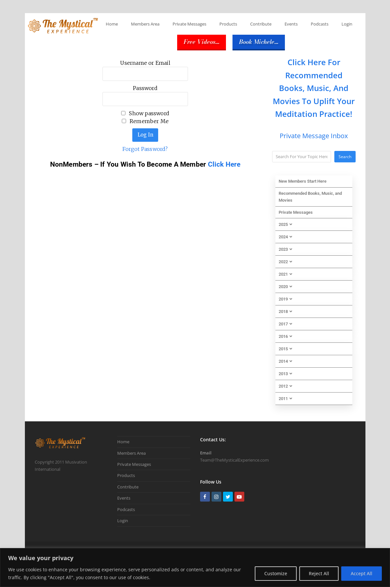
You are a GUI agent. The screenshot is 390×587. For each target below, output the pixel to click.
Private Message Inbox (314, 135)
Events (291, 24)
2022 (285, 261)
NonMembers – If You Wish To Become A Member (129, 164)
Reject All (319, 573)
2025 (285, 224)
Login (347, 24)
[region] (195, 567)
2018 (285, 311)
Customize (275, 573)
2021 (285, 274)
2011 (285, 398)
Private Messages (189, 24)
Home (112, 24)
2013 (285, 373)
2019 (285, 299)
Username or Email (145, 63)
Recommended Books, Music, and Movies (310, 197)
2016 (285, 336)
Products (228, 24)
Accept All (361, 573)
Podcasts (319, 24)
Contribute (260, 24)
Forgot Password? (145, 149)
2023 (285, 249)
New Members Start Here (302, 181)
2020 (285, 286)
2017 (285, 323)
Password (145, 88)
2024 (285, 236)
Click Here (224, 164)
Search (345, 156)
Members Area (145, 24)
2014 (285, 361)
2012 (285, 386)
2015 (285, 348)
